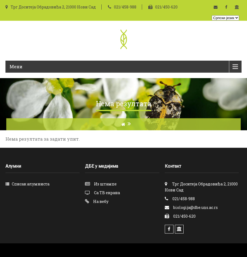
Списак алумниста (30, 184)
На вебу (100, 201)
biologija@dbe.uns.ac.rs (195, 207)
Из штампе (105, 184)
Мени (16, 66)
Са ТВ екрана (107, 192)
